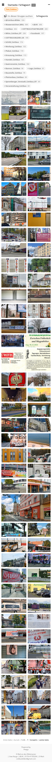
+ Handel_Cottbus (14, 59)
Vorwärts (33, 740)
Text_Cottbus (11, 9)
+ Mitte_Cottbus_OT (15, 33)
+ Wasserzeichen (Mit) (16, 24)
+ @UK (37, 24)
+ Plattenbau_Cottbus (15, 77)
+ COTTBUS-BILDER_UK (16, 37)
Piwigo (26, 749)
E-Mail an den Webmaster (26, 754)
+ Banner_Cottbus (13, 68)
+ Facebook (37, 33)
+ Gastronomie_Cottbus (16, 64)
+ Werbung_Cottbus (15, 46)
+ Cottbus (10, 29)
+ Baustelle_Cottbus (14, 73)
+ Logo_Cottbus (35, 68)
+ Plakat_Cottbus (13, 51)
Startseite (12, 4)
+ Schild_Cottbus (13, 42)
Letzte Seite (44, 740)
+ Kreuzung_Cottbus (15, 55)
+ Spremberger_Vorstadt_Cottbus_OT (22, 81)
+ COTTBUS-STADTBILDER (34, 29)
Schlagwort (24, 4)
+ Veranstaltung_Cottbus (17, 86)
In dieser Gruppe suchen (20, 16)
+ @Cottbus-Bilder (14, 20)
